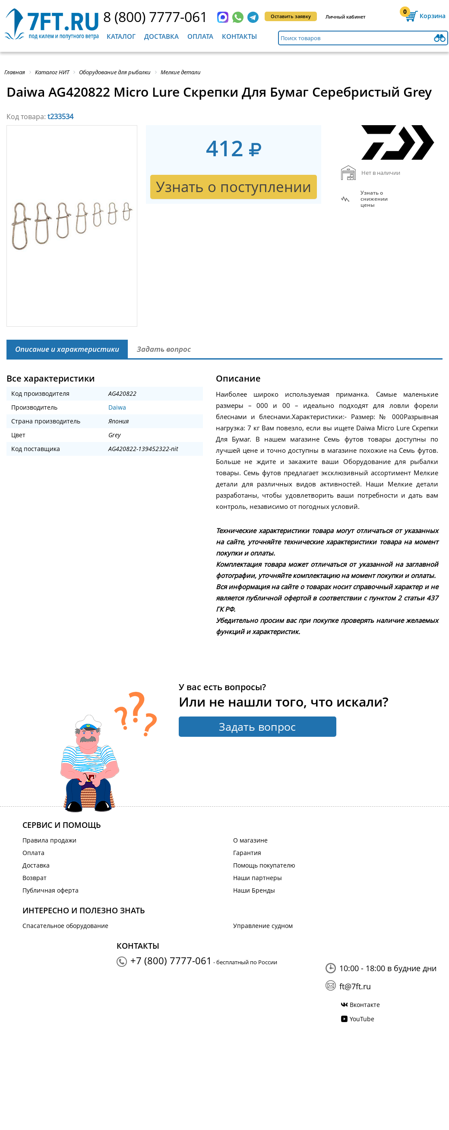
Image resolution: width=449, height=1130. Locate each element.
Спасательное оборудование (65, 926)
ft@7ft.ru (355, 986)
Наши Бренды (254, 890)
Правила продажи (49, 840)
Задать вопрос (257, 726)
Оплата (200, 36)
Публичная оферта (50, 890)
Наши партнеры (257, 878)
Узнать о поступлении (233, 186)
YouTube (362, 1019)
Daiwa (117, 407)
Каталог (121, 36)
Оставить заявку (291, 16)
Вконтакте (365, 1004)
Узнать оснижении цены (374, 199)
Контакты (239, 36)
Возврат (34, 878)
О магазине (250, 840)
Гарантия (247, 853)
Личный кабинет (346, 16)
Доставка (161, 36)
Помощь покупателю (264, 865)
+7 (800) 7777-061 (171, 960)
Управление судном (263, 926)
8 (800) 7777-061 (155, 16)
